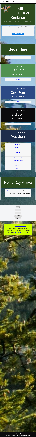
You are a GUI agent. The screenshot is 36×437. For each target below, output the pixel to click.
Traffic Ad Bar (18, 144)
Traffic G (18, 152)
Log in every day (10, 190)
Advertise (7, 1)
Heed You (18, 168)
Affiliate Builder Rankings (20, 13)
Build (22, 435)
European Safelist (18, 157)
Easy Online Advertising (18, 160)
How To (18, 207)
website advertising (17, 232)
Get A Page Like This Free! (18, 33)
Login (24, 435)
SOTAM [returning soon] (18, 155)
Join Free (18, 212)
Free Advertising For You (18, 149)
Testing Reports (18, 215)
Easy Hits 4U (18, 165)
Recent (12, 1)
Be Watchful (18, 218)
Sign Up (2, 1)
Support (28, 435)
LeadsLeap (18, 57)
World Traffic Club (18, 123)
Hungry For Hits (18, 147)
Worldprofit (18, 79)
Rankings (18, 435)
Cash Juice (18, 101)
